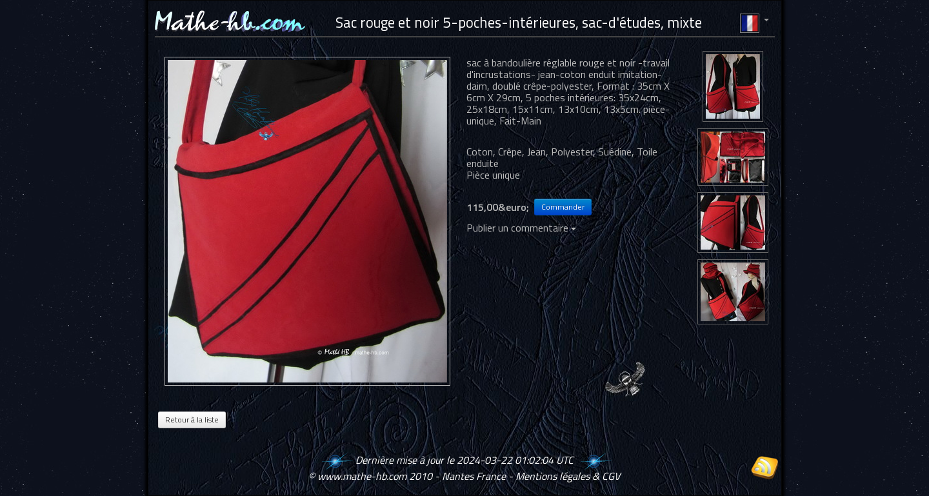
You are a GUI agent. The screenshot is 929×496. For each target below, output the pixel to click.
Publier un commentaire (521, 227)
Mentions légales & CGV (567, 476)
